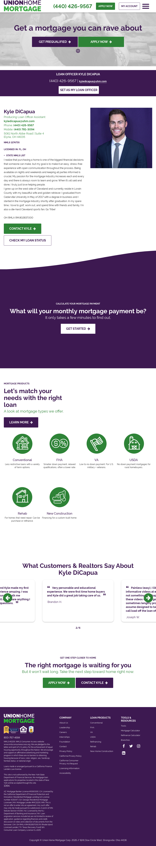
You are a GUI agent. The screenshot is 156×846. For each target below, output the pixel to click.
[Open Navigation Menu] (145, 6)
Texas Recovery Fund (31, 827)
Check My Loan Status (27, 240)
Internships (64, 737)
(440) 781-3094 (24, 129)
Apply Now (101, 42)
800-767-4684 (12, 737)
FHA (92, 727)
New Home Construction (101, 751)
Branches (125, 740)
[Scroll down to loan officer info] (78, 51)
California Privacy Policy (70, 756)
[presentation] (7, 597)
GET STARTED (78, 329)
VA (91, 732)
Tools (123, 726)
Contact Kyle (22, 228)
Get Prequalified (55, 42)
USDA (93, 737)
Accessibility (65, 773)
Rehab (93, 746)
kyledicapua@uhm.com (93, 81)
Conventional (96, 723)
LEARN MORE (21, 422)
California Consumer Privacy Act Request (68, 762)
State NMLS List (15, 155)
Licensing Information (69, 768)
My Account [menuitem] (129, 6)
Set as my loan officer (78, 90)
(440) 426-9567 (72, 6)
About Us (63, 723)
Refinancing (95, 742)
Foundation (64, 742)
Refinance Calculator (130, 735)
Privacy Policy (65, 751)
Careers (63, 732)
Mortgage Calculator (130, 730)
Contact (63, 746)
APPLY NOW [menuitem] (105, 6)
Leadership (64, 727)
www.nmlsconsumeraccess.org (17, 744)
